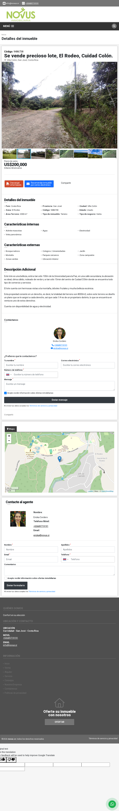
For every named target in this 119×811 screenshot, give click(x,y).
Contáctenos (11, 688)
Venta (8, 668)
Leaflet (90, 491)
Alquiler (8, 672)
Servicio (8, 676)
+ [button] (9, 436)
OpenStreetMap (107, 491)
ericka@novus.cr (60, 348)
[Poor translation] (11, 760)
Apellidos (66, 545)
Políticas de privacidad (15, 693)
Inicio (4, 35)
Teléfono (66, 554)
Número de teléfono (14, 370)
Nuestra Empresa (13, 684)
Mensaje (8, 379)
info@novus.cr (10, 645)
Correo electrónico (70, 360)
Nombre (8, 545)
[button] (114, 64)
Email (7, 554)
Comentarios (10, 564)
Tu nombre (9, 360)
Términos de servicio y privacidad (43, 406)
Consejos (9, 680)
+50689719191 (32, 3)
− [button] (9, 441)
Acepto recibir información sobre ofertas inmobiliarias (31, 578)
